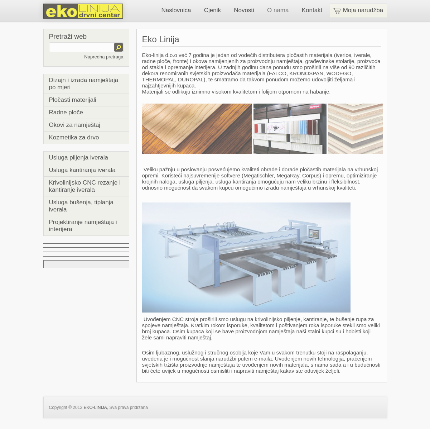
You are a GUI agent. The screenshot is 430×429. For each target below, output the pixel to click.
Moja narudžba (358, 10)
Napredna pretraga (103, 56)
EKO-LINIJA (95, 407)
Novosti (244, 10)
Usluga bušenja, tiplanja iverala (81, 206)
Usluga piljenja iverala (78, 157)
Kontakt (312, 10)
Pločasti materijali (72, 99)
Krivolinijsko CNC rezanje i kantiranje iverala (85, 186)
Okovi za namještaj (75, 124)
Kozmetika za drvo (74, 137)
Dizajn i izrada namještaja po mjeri (84, 84)
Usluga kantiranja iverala (82, 170)
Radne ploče (66, 112)
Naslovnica (176, 10)
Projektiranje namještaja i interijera (83, 226)
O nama (278, 10)
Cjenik (212, 10)
